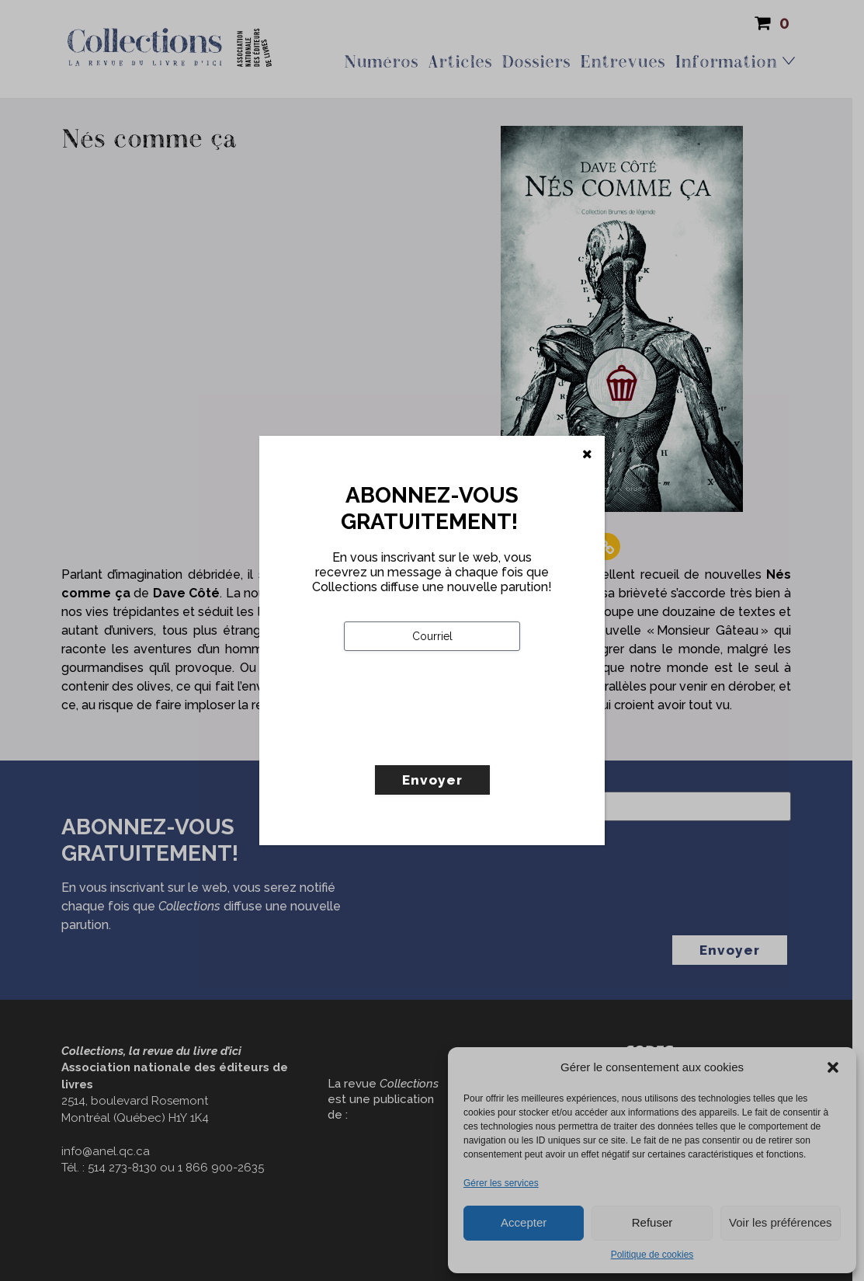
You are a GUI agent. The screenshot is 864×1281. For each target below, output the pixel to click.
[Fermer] (587, 454)
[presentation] (462, 740)
